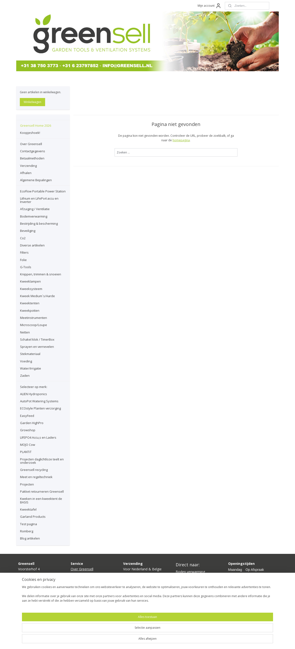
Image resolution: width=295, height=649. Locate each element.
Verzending (28, 166)
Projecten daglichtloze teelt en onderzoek (42, 461)
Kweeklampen (30, 281)
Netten (25, 332)
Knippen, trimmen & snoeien (40, 274)
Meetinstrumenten (33, 318)
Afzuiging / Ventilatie (35, 209)
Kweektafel (28, 509)
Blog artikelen (30, 538)
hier (136, 585)
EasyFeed (27, 416)
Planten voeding (188, 593)
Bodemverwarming (33, 216)
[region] (116, 632)
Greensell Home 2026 (35, 125)
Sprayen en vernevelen (37, 346)
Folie (23, 260)
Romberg (26, 531)
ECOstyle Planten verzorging (40, 408)
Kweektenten (29, 303)
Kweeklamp (185, 577)
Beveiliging (27, 231)
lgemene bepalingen (88, 596)
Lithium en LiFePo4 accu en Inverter (39, 200)
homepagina (181, 140)
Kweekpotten (29, 310)
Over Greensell (31, 144)
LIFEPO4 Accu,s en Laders (38, 437)
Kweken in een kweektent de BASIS (41, 500)
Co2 (23, 238)
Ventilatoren (185, 587)
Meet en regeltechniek (36, 477)
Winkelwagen (32, 102)
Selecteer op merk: (33, 387)
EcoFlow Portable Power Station (43, 191)
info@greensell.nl (31, 585)
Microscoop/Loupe (33, 325)
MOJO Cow (27, 444)
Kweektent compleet (192, 582)
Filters (24, 252)
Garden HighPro (31, 423)
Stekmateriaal (30, 354)
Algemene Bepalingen (36, 180)
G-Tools (25, 267)
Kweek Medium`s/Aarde (37, 296)
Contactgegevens (32, 151)
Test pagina (28, 524)
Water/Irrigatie (30, 368)
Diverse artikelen (32, 245)
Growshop (27, 430)
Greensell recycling (34, 470)
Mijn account (209, 6)
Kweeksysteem (31, 289)
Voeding (26, 361)
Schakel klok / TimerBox (37, 339)
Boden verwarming (190, 571)
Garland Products (33, 516)
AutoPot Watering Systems (39, 401)
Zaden (25, 375)
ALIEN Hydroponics (33, 394)
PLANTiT (26, 452)
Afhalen (26, 173)
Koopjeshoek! (30, 133)
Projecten (27, 484)
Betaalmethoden (32, 158)
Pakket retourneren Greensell (42, 491)
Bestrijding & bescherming (39, 223)
